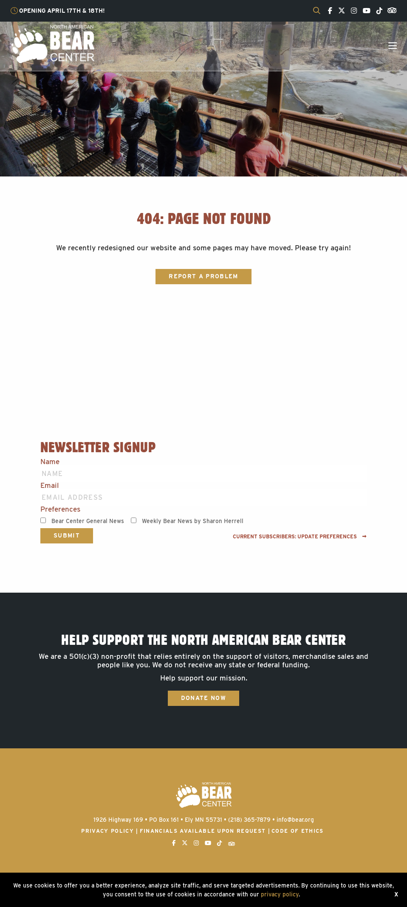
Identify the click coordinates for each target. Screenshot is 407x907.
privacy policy (280, 894)
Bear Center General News (87, 521)
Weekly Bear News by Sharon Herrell (192, 521)
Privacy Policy (107, 831)
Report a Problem (203, 276)
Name (49, 461)
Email (49, 485)
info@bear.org (295, 819)
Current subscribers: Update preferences (300, 537)
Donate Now (203, 697)
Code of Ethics (297, 831)
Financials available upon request (203, 831)
